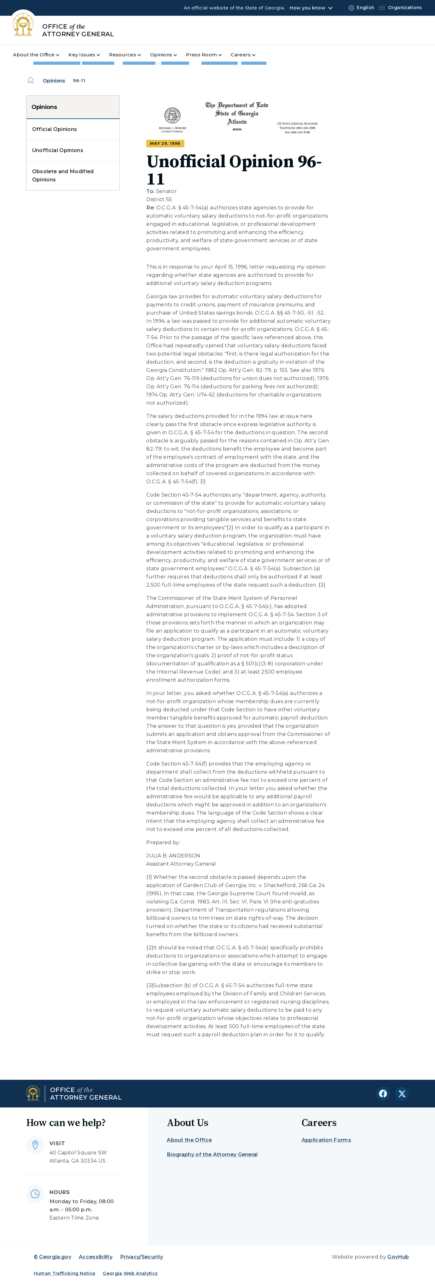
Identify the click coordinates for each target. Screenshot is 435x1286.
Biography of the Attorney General (212, 1155)
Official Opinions (54, 129)
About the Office (189, 1140)
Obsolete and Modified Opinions (63, 175)
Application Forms (326, 1140)
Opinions (54, 80)
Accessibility (96, 1257)
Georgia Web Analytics (130, 1273)
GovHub (398, 1257)
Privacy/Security (141, 1257)
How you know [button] (307, 7)
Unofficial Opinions (57, 150)
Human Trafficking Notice (65, 1273)
